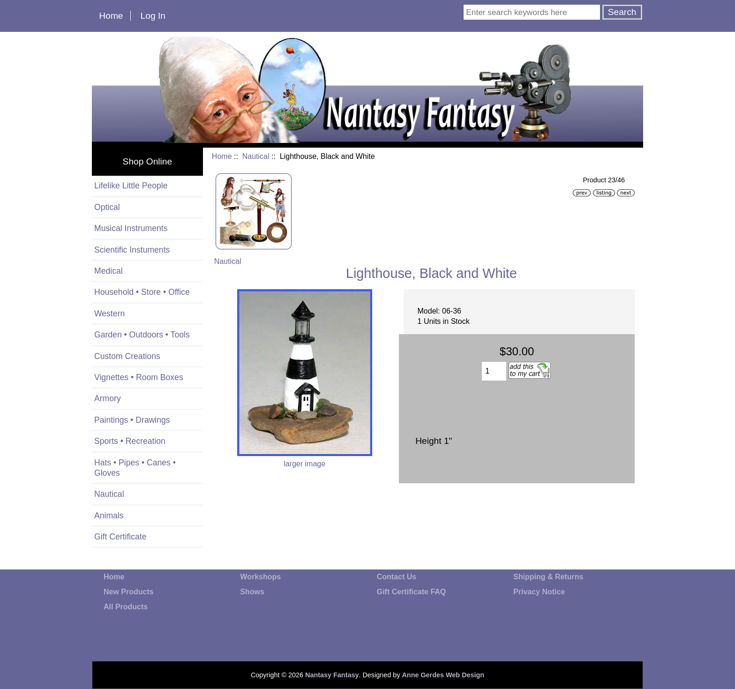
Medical (108, 271)
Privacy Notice (539, 592)
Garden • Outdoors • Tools (142, 334)
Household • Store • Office (142, 292)
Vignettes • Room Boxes (138, 377)
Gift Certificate (120, 536)
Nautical (256, 156)
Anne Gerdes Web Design (443, 675)
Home (111, 16)
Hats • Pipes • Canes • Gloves (135, 468)
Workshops (260, 577)
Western (109, 313)
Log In (153, 16)
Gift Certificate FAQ (411, 592)
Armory (107, 398)
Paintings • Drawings (132, 420)
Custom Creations (127, 356)
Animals (109, 515)
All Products (126, 607)
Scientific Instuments (132, 250)
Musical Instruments (130, 228)
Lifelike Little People (131, 185)
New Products (129, 592)
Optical (107, 207)
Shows (252, 592)
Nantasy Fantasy (332, 675)
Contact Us (396, 577)
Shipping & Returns (548, 577)
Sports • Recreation (129, 441)
